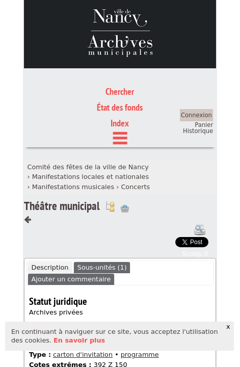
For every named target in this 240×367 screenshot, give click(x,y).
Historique (198, 83)
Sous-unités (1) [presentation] (102, 220)
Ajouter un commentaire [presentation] (71, 231)
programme (140, 307)
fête (61, 290)
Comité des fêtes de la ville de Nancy (87, 119)
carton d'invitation (83, 307)
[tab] (50, 220)
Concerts (135, 139)
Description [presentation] (50, 220)
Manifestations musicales (73, 139)
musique (81, 298)
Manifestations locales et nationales (90, 130)
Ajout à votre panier (124, 161)
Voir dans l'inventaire (110, 159)
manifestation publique (113, 290)
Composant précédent (28, 172)
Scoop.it (195, 206)
